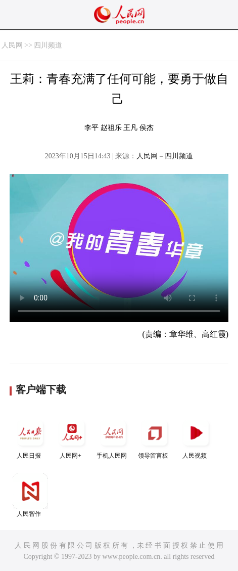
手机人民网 (113, 437)
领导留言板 (154, 437)
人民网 (12, 45)
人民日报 (30, 437)
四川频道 (48, 45)
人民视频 (196, 437)
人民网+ (71, 437)
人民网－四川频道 (164, 156)
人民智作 (30, 495)
